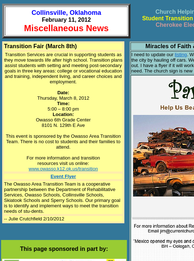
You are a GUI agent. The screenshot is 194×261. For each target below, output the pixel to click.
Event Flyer (63, 176)
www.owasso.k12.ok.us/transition (63, 168)
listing (181, 54)
